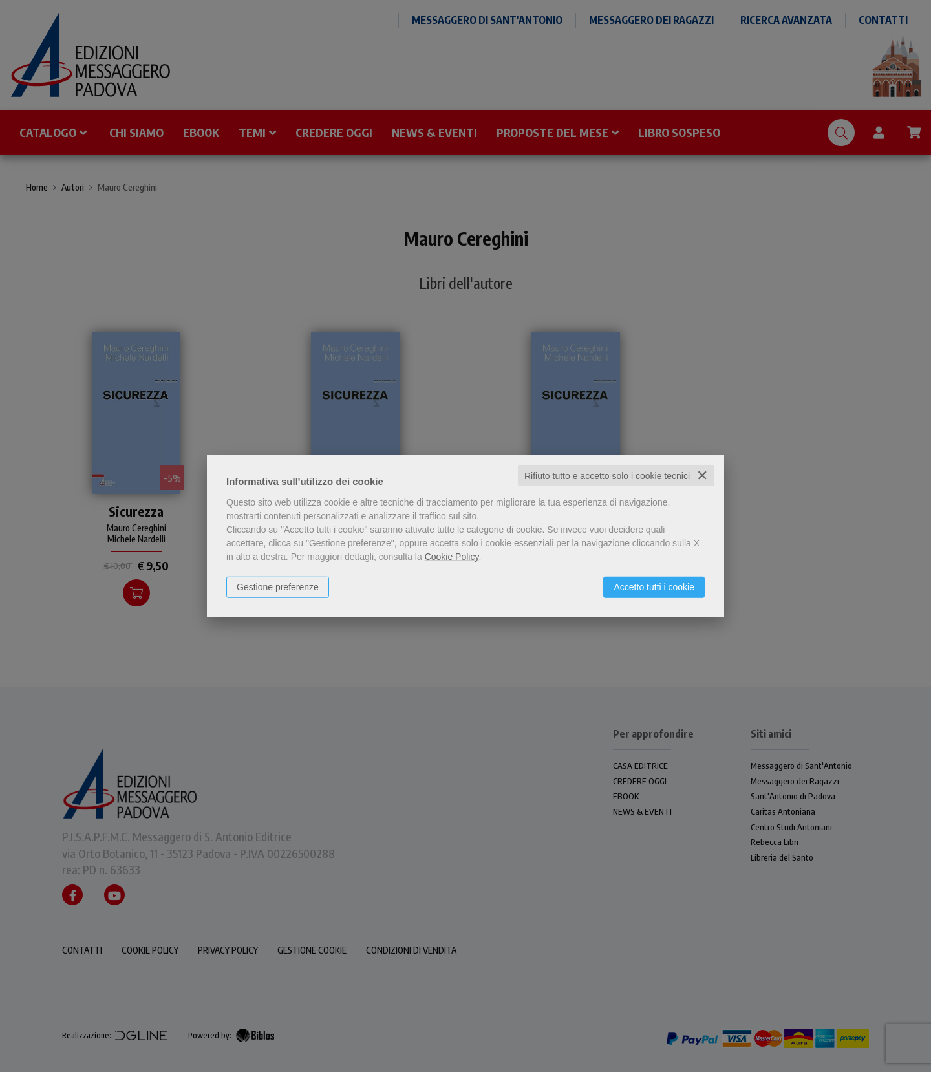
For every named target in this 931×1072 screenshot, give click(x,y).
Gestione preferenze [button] (278, 586)
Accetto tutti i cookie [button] (654, 586)
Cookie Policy (452, 556)
